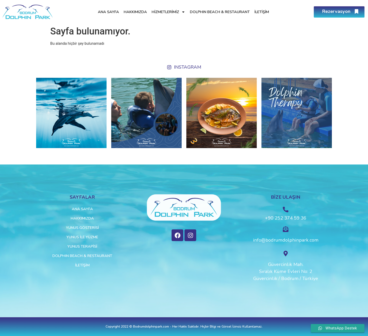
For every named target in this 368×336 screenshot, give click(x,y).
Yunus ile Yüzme (82, 237)
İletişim (261, 12)
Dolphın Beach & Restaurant (220, 12)
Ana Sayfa (108, 12)
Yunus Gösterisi (82, 227)
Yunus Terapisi (82, 246)
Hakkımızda (135, 12)
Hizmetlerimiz (168, 12)
